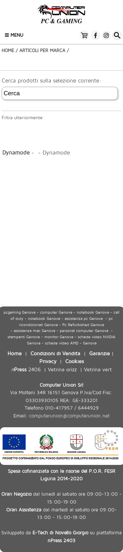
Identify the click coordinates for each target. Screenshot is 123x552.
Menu (14, 35)
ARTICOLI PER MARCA (42, 50)
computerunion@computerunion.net (69, 415)
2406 (26, 369)
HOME (8, 50)
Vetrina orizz (62, 369)
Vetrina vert (98, 369)
